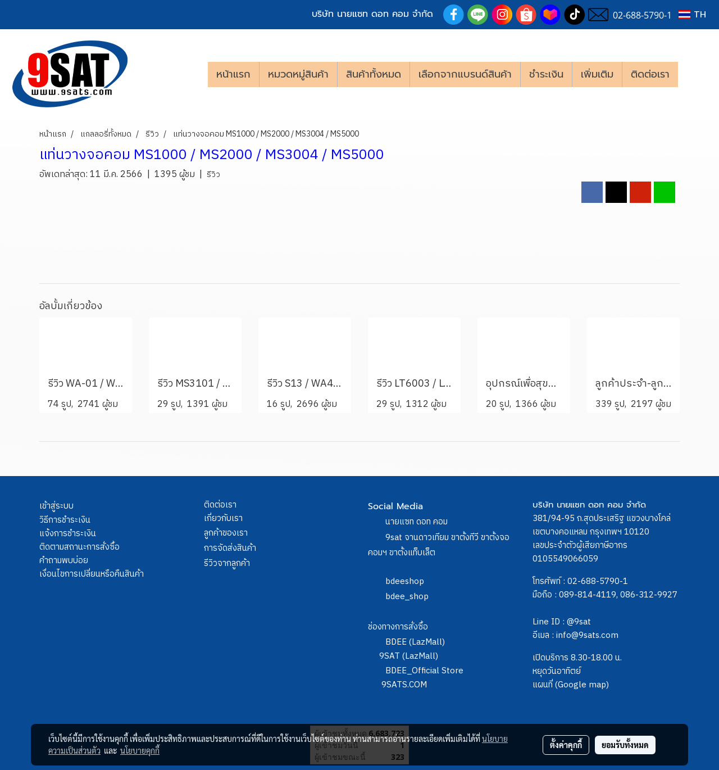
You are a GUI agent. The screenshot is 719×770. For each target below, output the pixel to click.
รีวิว (213, 174)
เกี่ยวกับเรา (223, 518)
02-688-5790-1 (597, 581)
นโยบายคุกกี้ (140, 750)
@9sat (579, 622)
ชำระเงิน (546, 74)
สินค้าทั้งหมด (373, 74)
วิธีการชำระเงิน (64, 520)
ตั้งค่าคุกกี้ (566, 745)
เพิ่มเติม (597, 74)
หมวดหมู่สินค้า (298, 74)
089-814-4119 (587, 595)
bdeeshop (404, 581)
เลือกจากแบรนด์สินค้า (465, 74)
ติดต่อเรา (650, 74)
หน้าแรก (233, 74)
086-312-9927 (648, 595)
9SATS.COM (404, 685)
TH (692, 14)
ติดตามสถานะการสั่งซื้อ (79, 547)
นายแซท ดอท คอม (416, 522)
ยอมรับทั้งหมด (625, 745)
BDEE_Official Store (424, 671)
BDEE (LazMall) (415, 642)
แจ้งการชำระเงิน (67, 534)
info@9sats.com (587, 635)
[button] (695, 74)
